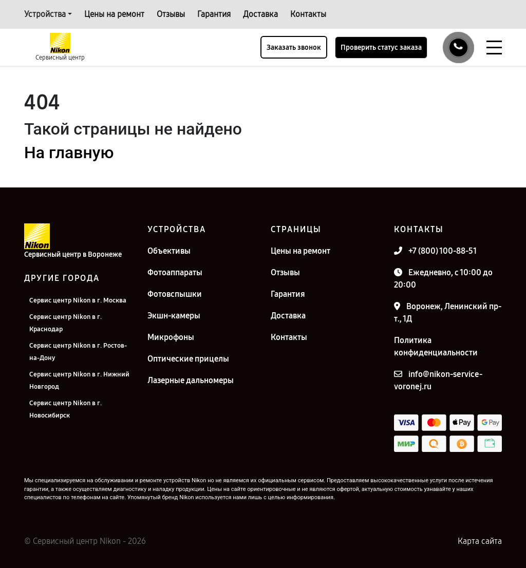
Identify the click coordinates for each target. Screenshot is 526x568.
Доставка (260, 14)
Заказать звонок (294, 47)
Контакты (308, 14)
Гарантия (214, 14)
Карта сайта (480, 541)
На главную (69, 152)
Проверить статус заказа (381, 47)
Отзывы (171, 14)
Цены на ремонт (114, 14)
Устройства (45, 14)
